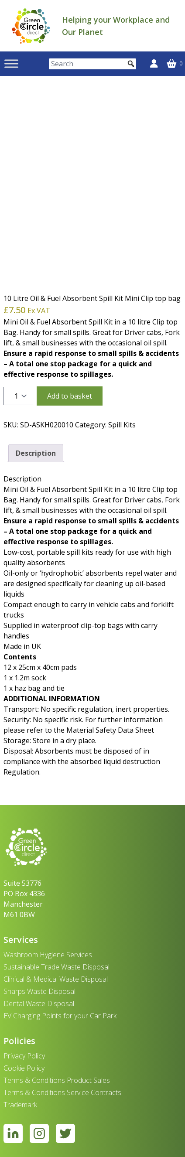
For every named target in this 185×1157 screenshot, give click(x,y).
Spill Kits (122, 425)
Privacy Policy (24, 1056)
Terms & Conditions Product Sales (56, 1080)
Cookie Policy (24, 1068)
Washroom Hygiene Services (47, 954)
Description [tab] (36, 453)
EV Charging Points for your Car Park (59, 1015)
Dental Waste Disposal (38, 1003)
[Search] (92, 63)
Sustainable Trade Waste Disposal (56, 967)
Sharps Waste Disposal (39, 991)
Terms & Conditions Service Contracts (62, 1092)
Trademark (20, 1104)
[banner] (30, 25)
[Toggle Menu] (11, 64)
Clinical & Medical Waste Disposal (55, 979)
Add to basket (69, 396)
